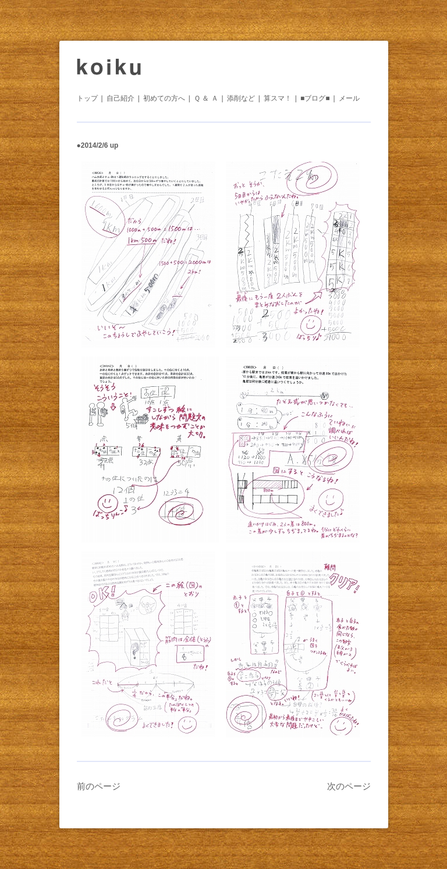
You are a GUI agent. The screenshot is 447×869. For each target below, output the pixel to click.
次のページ (349, 786)
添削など (241, 98)
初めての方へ (164, 98)
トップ (87, 98)
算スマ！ (278, 98)
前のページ (98, 786)
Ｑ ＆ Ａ (206, 98)
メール (349, 98)
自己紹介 (120, 98)
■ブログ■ (315, 98)
